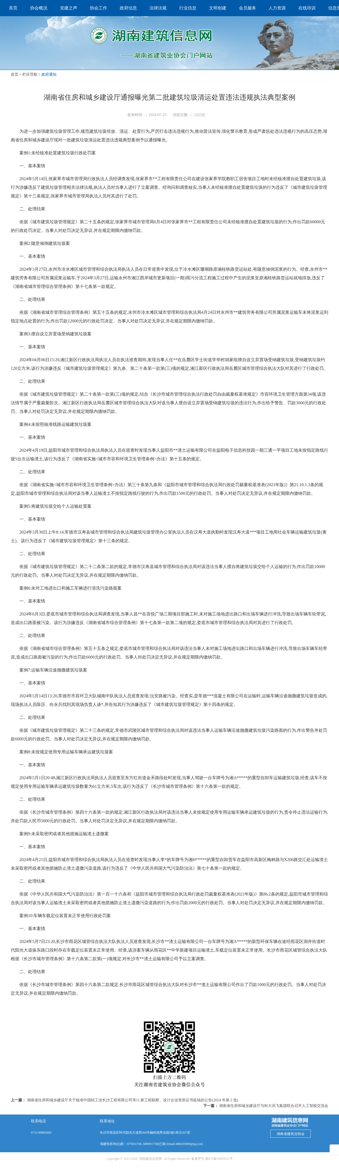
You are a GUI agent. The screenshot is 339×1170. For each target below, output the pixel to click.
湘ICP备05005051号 (219, 1159)
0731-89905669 (41, 1132)
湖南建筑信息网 (150, 1159)
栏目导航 (29, 74)
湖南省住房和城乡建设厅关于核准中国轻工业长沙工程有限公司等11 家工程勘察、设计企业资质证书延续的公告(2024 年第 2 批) (132, 1100)
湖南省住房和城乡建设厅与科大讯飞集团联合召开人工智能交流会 (273, 1106)
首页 (14, 74)
